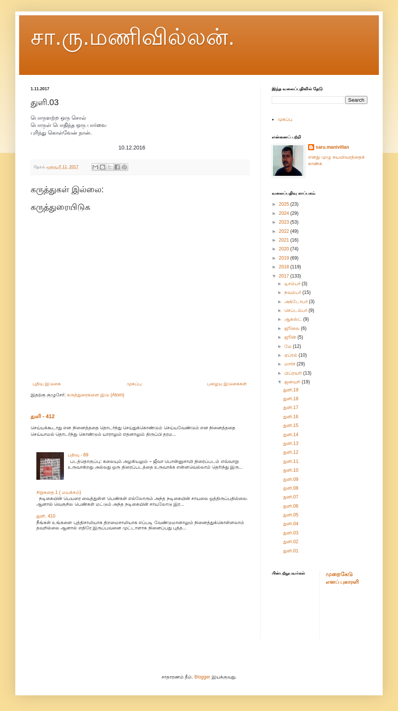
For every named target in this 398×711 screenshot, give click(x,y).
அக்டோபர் (296, 301)
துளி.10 (290, 470)
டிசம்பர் (293, 283)
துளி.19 (290, 390)
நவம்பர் (293, 292)
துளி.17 (290, 407)
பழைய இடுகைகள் (227, 383)
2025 (284, 204)
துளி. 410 (45, 516)
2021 (284, 240)
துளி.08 (290, 488)
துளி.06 (290, 506)
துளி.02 (290, 541)
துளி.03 (290, 533)
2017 (284, 276)
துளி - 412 (43, 416)
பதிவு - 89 (78, 455)
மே (288, 346)
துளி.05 (290, 515)
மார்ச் (290, 364)
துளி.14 (290, 434)
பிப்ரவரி (293, 373)
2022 (284, 231)
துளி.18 (290, 398)
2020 (284, 249)
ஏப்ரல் (291, 355)
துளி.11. (291, 461)
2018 (284, 266)
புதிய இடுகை (47, 383)
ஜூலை (292, 328)
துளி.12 (290, 452)
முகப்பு (134, 383)
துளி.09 (290, 479)
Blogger (202, 677)
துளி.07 (290, 497)
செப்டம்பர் (296, 310)
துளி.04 (290, 523)
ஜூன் (290, 337)
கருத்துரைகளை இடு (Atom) (95, 395)
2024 (284, 213)
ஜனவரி (293, 382)
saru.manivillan (332, 147)
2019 (284, 258)
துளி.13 (290, 443)
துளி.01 (290, 551)
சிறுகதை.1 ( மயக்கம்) (58, 492)
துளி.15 (290, 425)
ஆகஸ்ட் (293, 319)
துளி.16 (290, 416)
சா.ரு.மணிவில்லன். (133, 37)
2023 (284, 222)
